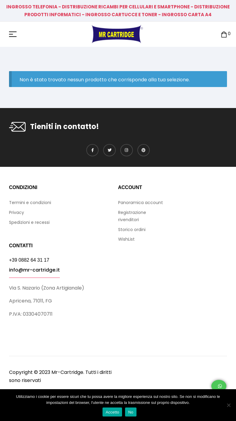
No (130, 412)
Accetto (112, 412)
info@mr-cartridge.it (34, 269)
